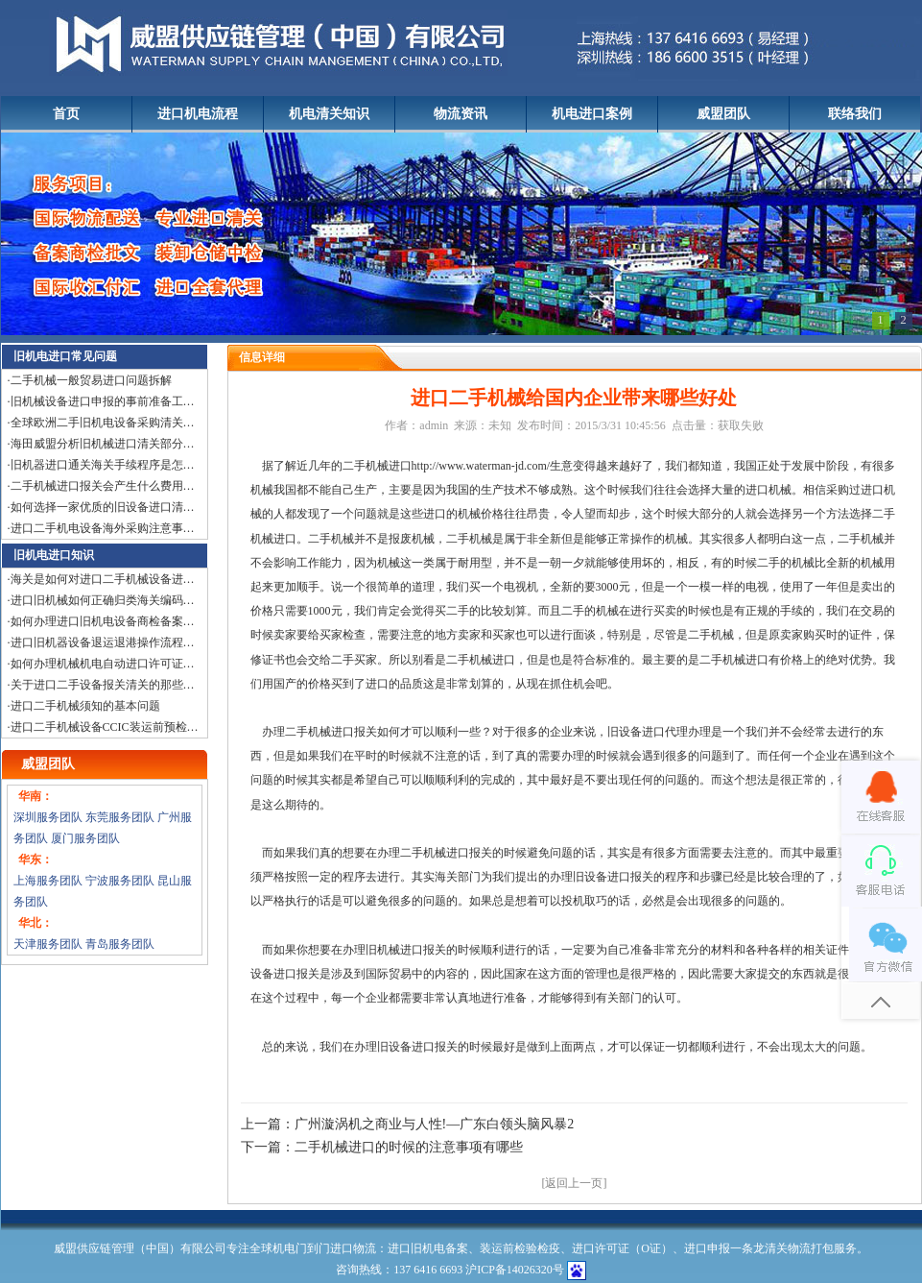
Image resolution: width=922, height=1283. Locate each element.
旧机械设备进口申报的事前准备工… (103, 401)
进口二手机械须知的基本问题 (85, 706)
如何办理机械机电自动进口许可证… (103, 663)
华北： (35, 923)
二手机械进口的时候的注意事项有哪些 (409, 1147)
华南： (35, 796)
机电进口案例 (592, 114)
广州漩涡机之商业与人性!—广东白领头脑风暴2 (435, 1124)
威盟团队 (723, 114)
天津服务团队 (48, 944)
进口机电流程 (197, 114)
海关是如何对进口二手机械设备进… (103, 579)
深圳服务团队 (48, 817)
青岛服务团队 (119, 944)
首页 (66, 114)
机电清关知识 (329, 114)
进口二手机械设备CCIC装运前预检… (105, 727)
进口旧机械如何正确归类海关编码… (103, 600)
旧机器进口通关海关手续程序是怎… (103, 465)
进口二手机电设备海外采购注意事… (103, 528)
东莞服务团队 (119, 817)
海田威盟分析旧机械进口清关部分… (103, 443)
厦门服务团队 (85, 838)
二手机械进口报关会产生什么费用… (103, 486)
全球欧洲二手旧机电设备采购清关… (103, 422)
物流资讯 (460, 114)
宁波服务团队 (119, 880)
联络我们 (855, 114)
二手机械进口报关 (446, 852)
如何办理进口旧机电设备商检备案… (103, 621)
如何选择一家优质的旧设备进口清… (103, 507)
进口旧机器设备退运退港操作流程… (103, 642)
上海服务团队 (48, 880)
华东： (35, 859)
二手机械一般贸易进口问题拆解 (91, 380)
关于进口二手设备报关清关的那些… (103, 684)
